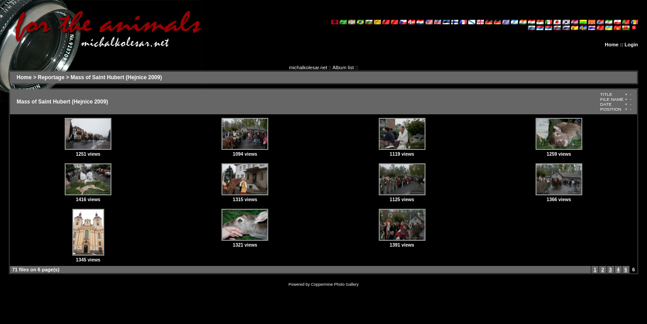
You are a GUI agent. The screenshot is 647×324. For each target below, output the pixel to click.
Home (612, 44)
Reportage (51, 77)
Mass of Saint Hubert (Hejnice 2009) (116, 77)
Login (631, 44)
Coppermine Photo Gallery (335, 284)
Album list (343, 67)
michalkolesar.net (308, 67)
